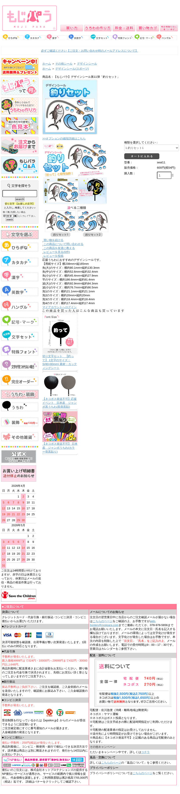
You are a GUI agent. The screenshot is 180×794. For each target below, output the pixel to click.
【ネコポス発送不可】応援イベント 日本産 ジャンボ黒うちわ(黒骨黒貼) (59, 402)
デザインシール (87, 63)
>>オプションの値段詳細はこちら (64, 138)
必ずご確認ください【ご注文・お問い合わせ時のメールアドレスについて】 (89, 50)
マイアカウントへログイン (59, 307)
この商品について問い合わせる (63, 244)
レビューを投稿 (53, 256)
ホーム (46, 63)
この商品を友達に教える (59, 248)
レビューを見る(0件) (56, 252)
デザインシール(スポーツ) (72, 68)
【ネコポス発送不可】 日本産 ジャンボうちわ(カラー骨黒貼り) (59, 447)
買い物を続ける (53, 240)
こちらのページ (103, 621)
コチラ (145, 752)
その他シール (63, 63)
